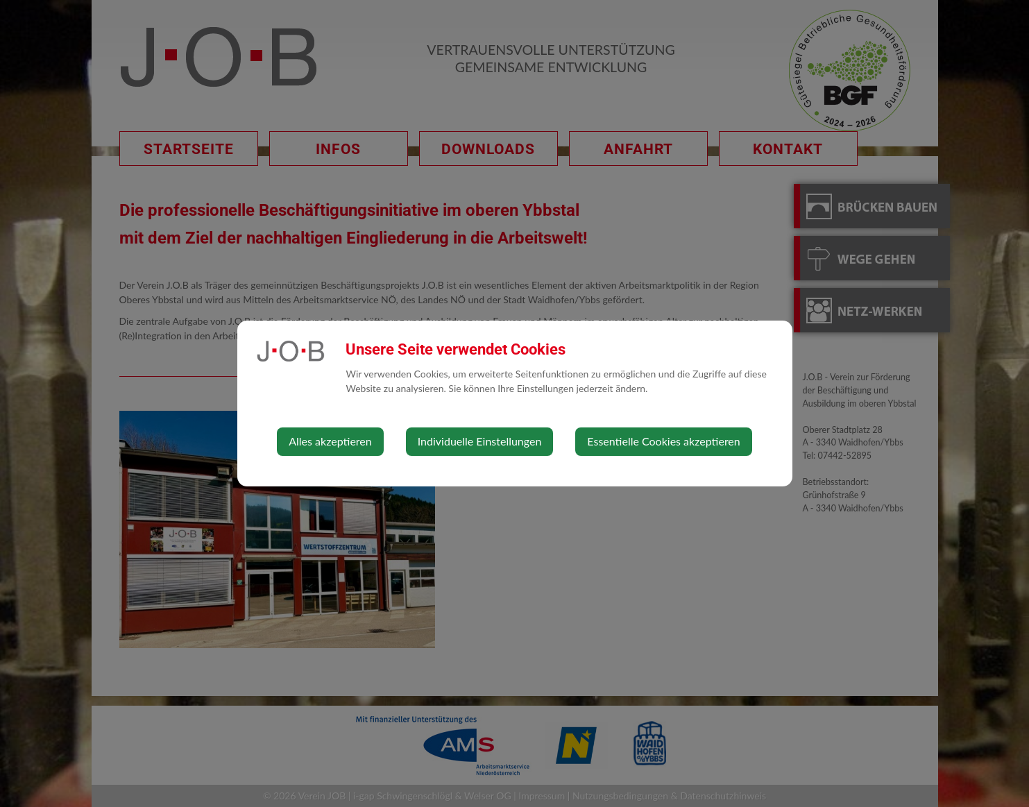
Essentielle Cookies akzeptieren (663, 441)
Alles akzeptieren (330, 441)
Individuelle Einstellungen (480, 441)
